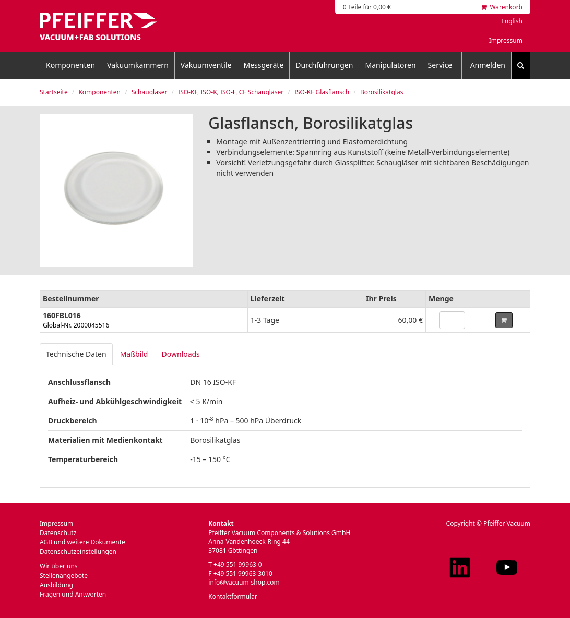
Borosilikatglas (381, 92)
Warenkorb (501, 7)
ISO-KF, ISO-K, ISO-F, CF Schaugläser (230, 92)
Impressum (505, 40)
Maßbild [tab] (134, 354)
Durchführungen (324, 65)
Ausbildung (56, 584)
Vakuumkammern (138, 65)
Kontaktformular (232, 596)
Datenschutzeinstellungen (78, 551)
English (511, 21)
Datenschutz (58, 532)
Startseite (54, 92)
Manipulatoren (390, 65)
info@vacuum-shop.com (243, 582)
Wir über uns (59, 566)
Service (440, 65)
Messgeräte (263, 65)
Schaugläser (150, 92)
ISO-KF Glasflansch (321, 92)
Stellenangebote (64, 575)
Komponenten (70, 65)
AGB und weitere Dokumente (82, 542)
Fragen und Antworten (73, 594)
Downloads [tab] (180, 354)
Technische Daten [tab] (76, 354)
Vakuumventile (206, 65)
